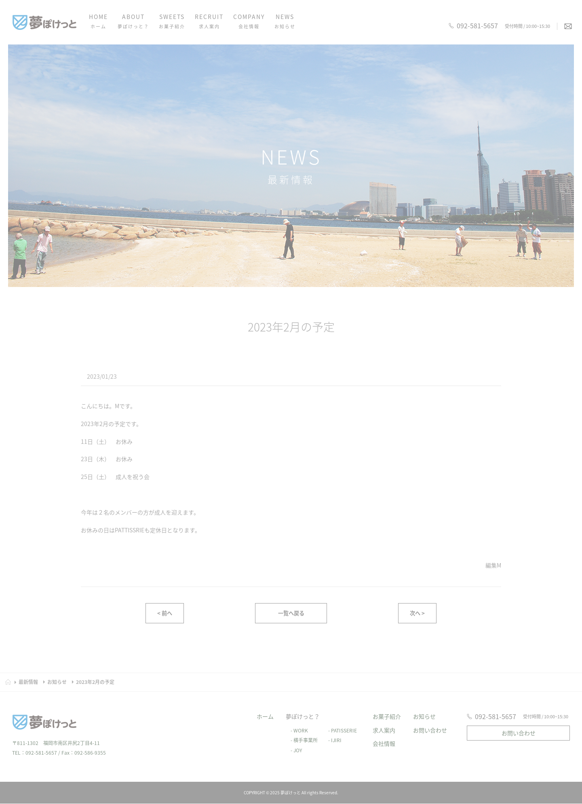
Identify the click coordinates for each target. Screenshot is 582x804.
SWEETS (172, 22)
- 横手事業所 (302, 732)
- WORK (297, 722)
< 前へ (164, 614)
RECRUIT (209, 22)
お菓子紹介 (387, 709)
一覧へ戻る (291, 614)
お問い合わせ (430, 722)
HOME (98, 22)
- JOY (294, 743)
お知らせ (424, 709)
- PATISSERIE (340, 722)
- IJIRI (332, 732)
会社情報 (384, 736)
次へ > (417, 614)
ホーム (265, 709)
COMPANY (249, 22)
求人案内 (384, 722)
